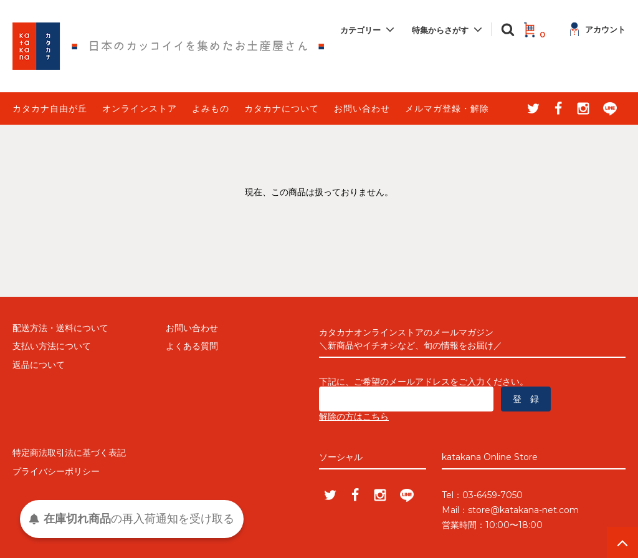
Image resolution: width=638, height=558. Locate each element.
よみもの (210, 108)
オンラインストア (139, 108)
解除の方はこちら (354, 416)
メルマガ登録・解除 (447, 108)
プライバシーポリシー (56, 471)
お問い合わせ (362, 108)
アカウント (598, 29)
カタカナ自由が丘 (49, 108)
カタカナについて (281, 108)
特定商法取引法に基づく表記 (69, 452)
